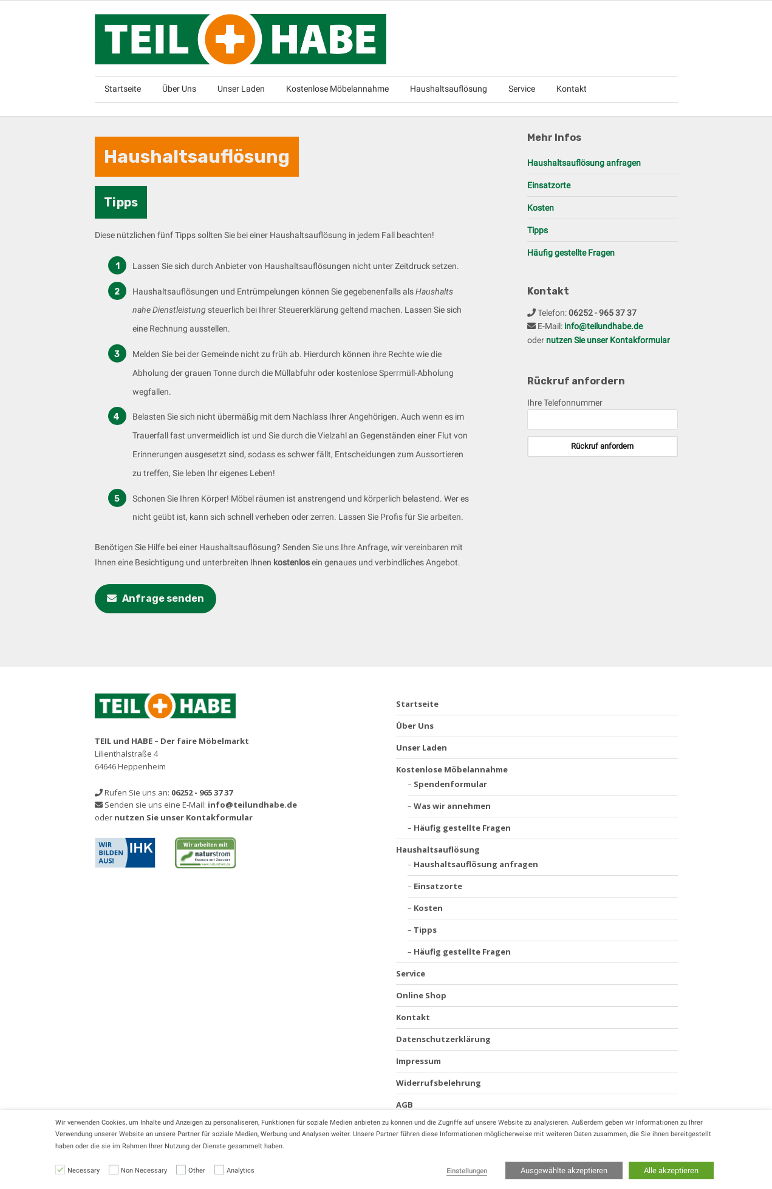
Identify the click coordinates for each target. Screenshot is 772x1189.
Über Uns (179, 89)
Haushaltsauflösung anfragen (584, 163)
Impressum (418, 1060)
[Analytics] (219, 1169)
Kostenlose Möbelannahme (337, 89)
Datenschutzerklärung (443, 1039)
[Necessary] (60, 1169)
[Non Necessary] (113, 1169)
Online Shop (421, 995)
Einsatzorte (548, 185)
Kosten (540, 208)
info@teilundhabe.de (603, 326)
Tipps (537, 230)
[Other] (181, 1169)
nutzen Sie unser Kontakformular (608, 340)
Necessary (83, 1170)
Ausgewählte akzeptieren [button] (564, 1170)
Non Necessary (144, 1170)
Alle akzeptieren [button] (671, 1170)
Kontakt (571, 89)
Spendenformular (450, 783)
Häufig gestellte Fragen (571, 252)
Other (196, 1170)
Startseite (122, 89)
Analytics (240, 1170)
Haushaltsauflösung (448, 89)
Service (521, 89)
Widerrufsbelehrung (438, 1082)
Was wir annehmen (452, 805)
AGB (404, 1104)
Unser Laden (241, 89)
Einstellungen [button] (466, 1171)
